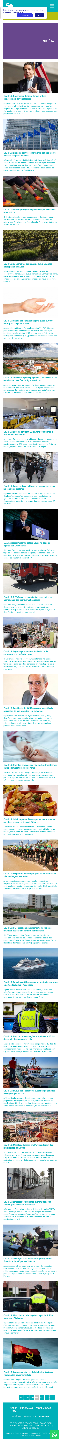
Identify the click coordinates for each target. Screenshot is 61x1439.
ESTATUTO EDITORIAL (42, 1425)
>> (52, 1397)
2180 (31, 1397)
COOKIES (12, 1425)
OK (39, 15)
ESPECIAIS (44, 1416)
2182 (42, 1397)
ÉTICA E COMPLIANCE (30, 1428)
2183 (47, 1397)
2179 (26, 1397)
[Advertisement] (24, 41)
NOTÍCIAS (16, 1416)
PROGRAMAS (26, 1408)
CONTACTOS (30, 1416)
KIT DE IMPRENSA (25, 1425)
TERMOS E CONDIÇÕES (42, 1423)
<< (21, 1397)
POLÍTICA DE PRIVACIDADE (20, 1423)
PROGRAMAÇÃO (43, 1408)
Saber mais (24, 15)
